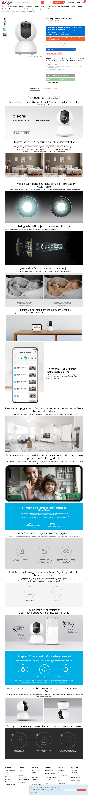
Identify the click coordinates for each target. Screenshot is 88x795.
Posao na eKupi (9, 782)
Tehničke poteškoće (23, 779)
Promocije (38, 9)
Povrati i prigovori (62, 773)
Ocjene (56, 88)
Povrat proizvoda (62, 775)
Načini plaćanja (49, 770)
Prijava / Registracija (73, 2)
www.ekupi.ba (34, 787)
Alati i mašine (52, 6)
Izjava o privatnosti (76, 775)
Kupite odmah (61, 79)
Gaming (36, 6)
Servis (59, 780)
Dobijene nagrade (10, 784)
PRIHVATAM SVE (81, 790)
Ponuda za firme (22, 782)
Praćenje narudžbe (59, 2)
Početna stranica (6, 11)
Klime (4, 6)
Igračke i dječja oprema (8, 9)
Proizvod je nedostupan (61, 75)
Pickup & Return (62, 783)
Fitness (73, 6)
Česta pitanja (21, 773)
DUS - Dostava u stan (37, 775)
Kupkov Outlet (47, 9)
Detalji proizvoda (35, 89)
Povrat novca (61, 778)
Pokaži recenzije (62, 23)
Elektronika (29, 6)
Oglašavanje (8, 787)
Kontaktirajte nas (75, 777)
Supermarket (21, 9)
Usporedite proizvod (52, 82)
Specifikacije (47, 88)
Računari (21, 6)
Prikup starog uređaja (37, 782)
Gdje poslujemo (9, 779)
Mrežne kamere (15, 11)
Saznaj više (79, 60)
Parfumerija (30, 9)
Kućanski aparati (12, 6)
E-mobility (79, 6)
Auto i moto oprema (63, 6)
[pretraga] (42, 2)
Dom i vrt (43, 6)
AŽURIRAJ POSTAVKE (70, 790)
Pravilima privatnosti (42, 791)
